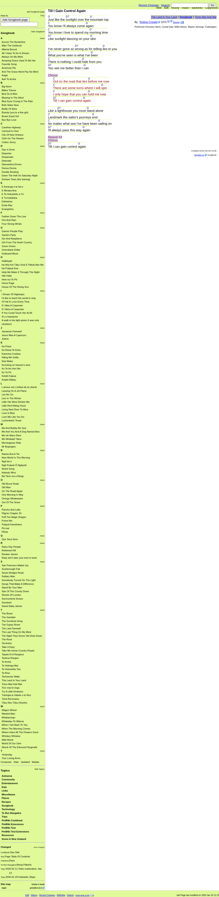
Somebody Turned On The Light (19, 580)
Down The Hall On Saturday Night (20, 175)
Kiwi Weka (7, 361)
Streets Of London (11, 595)
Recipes (6, 802)
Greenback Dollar (11, 250)
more (42, 38)
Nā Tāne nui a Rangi (13, 476)
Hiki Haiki (7, 275)
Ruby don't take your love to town (19, 558)
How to (4, 15)
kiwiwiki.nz (199, 155)
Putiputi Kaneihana (12, 524)
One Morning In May (12, 494)
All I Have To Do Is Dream (15, 53)
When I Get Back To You (15, 725)
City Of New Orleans (12, 135)
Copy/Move (211, 7)
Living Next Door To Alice (15, 409)
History (175, 7)
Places (5, 798)
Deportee (7, 153)
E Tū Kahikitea (9, 198)
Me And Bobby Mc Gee (14, 428)
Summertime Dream (12, 598)
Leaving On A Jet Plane (14, 391)
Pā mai (5, 528)
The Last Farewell (11, 628)
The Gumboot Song (12, 621)
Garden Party (9, 235)
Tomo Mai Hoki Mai (12, 684)
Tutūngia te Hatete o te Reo (16, 695)
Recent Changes (149, 5)
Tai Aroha (7, 643)
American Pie (9, 68)
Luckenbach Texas (11, 420)
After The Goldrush (12, 45)
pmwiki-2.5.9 (36, 888)
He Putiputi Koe (10, 268)
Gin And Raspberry (12, 238)
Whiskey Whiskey (11, 736)
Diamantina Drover (11, 164)
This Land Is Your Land (14, 680)
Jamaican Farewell (11, 331)
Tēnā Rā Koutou (10, 699)
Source (176, 22)
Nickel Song (8, 468)
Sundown (7, 602)
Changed (6, 847)
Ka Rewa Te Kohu (11, 350)
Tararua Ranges (10, 658)
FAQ (42, 15)
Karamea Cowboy (11, 354)
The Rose (7, 639)
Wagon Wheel (9, 710)
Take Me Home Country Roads (18, 650)
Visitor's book (37, 884)
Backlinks (197, 7)
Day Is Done (8, 149)
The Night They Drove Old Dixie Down (22, 636)
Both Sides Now (10, 105)
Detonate (6, 160)
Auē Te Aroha (9, 79)
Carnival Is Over (10, 131)
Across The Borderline (13, 42)
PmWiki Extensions (13, 824)
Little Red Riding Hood (14, 405)
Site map (6, 884)
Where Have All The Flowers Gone (20, 732)
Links (5, 790)
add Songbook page (35, 12)
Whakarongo (8, 717)
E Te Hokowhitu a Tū (13, 194)
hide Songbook (38, 31)
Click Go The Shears (13, 138)
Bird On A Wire (9, 94)
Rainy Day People (11, 547)
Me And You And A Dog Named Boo (21, 431)
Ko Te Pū (6, 372)
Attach (185, 7)
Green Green (9, 246)
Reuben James (10, 554)
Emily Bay (7, 205)
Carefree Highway (11, 127)
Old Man (6, 487)
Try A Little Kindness (12, 691)
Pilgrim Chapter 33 (11, 513)
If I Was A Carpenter (12, 305)
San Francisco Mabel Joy (15, 565)
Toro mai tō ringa (10, 687)
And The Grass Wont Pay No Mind (20, 71)
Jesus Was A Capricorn (14, 335)
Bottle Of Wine (9, 109)
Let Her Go (7, 394)
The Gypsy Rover (11, 624)
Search (165, 5)
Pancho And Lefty (11, 509)
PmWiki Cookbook (12, 820)
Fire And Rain (9, 220)
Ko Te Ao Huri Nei (11, 368)
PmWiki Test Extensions (15, 831)
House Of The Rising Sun (15, 287)
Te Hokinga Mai (10, 665)
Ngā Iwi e (7, 461)
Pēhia (5, 532)
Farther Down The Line (14, 216)
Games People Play (12, 231)
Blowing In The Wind (13, 97)
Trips (4, 816)
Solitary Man (8, 576)
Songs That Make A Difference (18, 584)
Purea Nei (7, 520)
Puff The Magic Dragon (14, 517)
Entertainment (10, 783)
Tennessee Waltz (11, 676)
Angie (5, 75)
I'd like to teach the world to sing (19, 298)
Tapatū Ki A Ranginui (13, 654)
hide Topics (39, 769)
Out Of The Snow (11, 502)
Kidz (4, 787)
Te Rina (6, 673)
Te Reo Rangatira (11, 813)
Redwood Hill (9, 550)
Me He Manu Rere (11, 435)
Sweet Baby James (12, 606)
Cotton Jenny (9, 142)
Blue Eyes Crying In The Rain (17, 101)
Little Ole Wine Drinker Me (16, 402)
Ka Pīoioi (6, 346)
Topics (5, 770)
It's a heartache (10, 316)
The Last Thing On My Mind (16, 632)
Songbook (8, 33)
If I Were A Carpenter (13, 309)
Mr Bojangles (9, 446)
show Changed (39, 847)
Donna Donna (9, 168)
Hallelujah (7, 261)
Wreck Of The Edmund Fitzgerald (19, 747)
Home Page (8, 283)
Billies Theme (9, 90)
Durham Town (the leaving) (16, 179)
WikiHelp (61, 895)
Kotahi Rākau (9, 379)
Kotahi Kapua (9, 376)
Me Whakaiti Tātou (11, 439)
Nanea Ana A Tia (10, 454)
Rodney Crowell (148, 22)
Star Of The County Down (15, 591)
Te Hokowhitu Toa (11, 669)
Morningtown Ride (11, 443)
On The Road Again (12, 491)
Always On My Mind (12, 56)
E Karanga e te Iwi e (12, 186)
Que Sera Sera (10, 539)
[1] (168, 21)
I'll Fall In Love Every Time (16, 301)
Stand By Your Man (12, 587)
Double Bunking (10, 172)
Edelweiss (7, 201)
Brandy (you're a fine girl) (15, 112)
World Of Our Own (11, 743)
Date (16, 762)
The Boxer (7, 613)
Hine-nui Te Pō (9, 279)
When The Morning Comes (16, 728)
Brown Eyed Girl (10, 116)
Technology (8, 809)
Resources (8, 835)
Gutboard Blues (10, 253)
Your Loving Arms (11, 758)
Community (8, 779)
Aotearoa (7, 776)
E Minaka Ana (9, 190)
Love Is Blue (8, 413)
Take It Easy (8, 647)
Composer (6, 762)
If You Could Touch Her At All (17, 313)
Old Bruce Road (10, 483)
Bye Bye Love (9, 120)
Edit (166, 7)
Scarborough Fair (11, 569)
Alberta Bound (9, 49)
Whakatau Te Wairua (13, 721)
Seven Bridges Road (13, 572)
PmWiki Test (9, 828)
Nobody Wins (9, 472)
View (158, 7)
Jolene (5, 339)
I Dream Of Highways (13, 294)
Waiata (35, 762)
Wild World (7, 740)
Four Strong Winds (11, 224)
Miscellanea (8, 794)
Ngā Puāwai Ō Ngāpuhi (14, 465)
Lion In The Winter (11, 398)
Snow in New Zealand (14, 839)
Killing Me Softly (10, 357)
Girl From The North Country (17, 242)
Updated (25, 762)
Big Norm (7, 86)
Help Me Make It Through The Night (21, 272)
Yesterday (7, 754)
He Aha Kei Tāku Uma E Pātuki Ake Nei (23, 264)
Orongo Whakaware (12, 498)
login (4, 888)
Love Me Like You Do (13, 417)
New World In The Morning (16, 457)
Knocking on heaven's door (16, 365)
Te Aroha (6, 662)
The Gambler (9, 617)
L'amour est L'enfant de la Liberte (19, 387)
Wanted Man (8, 713)
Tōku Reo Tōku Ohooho (14, 702)
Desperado (7, 157)
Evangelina (7, 209)
